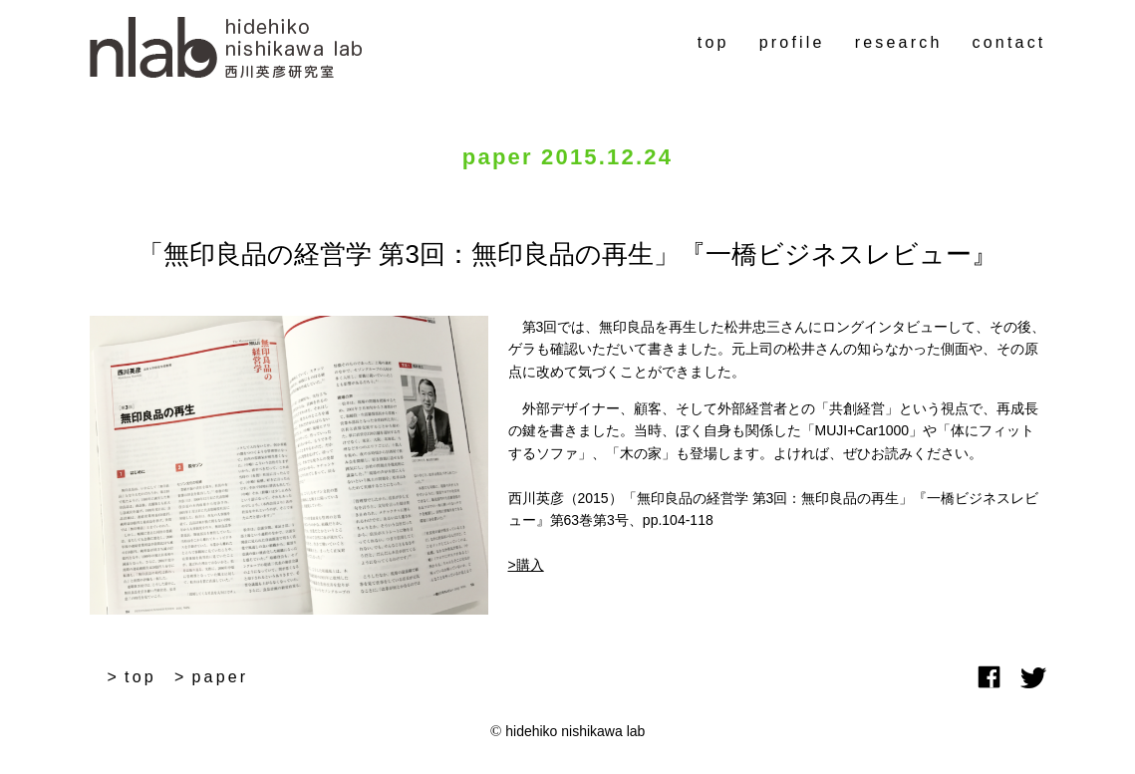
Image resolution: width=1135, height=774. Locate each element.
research (899, 42)
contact (1009, 42)
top (713, 42)
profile (792, 42)
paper (219, 676)
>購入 (526, 565)
